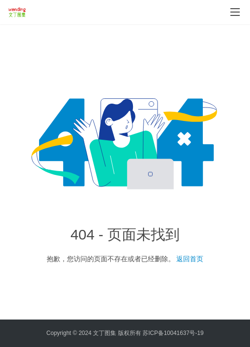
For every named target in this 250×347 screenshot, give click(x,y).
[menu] (235, 12)
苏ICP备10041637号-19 (173, 333)
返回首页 (189, 259)
